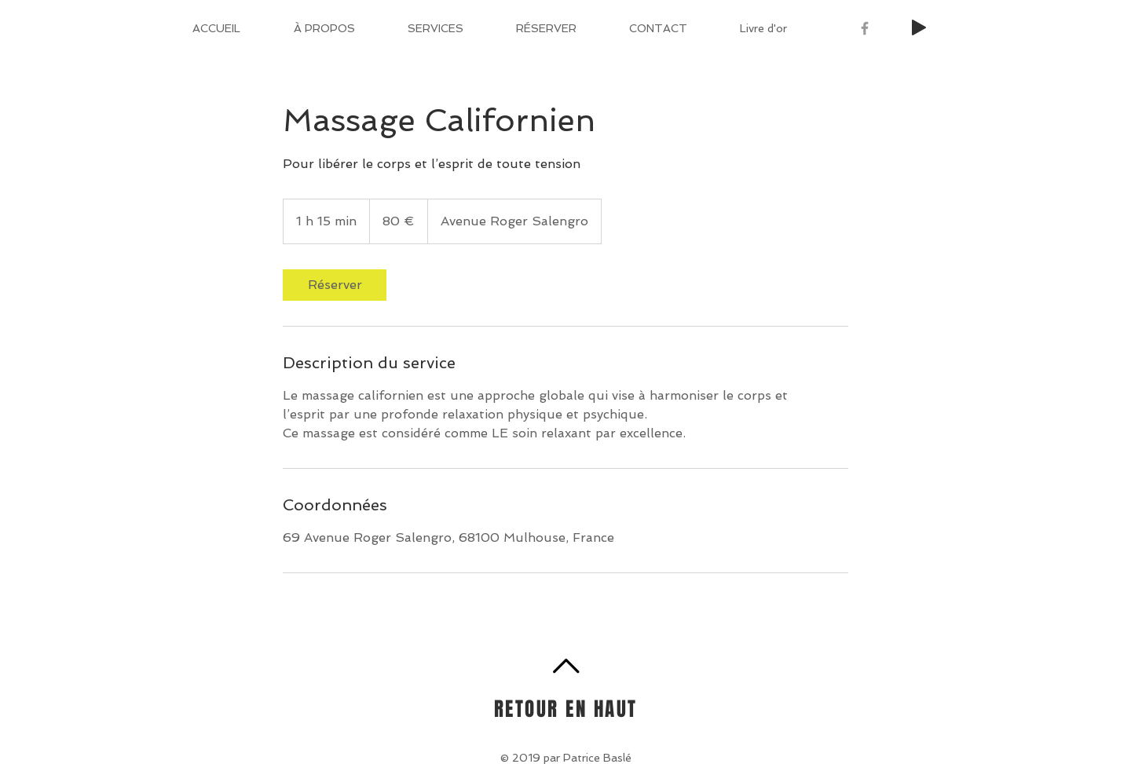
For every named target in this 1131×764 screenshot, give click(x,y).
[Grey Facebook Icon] (864, 28)
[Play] (919, 27)
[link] (334, 285)
